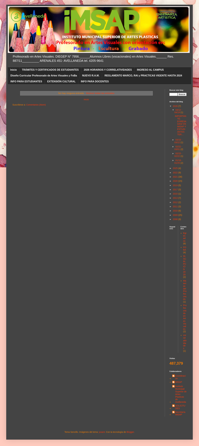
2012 (175, 202)
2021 (175, 177)
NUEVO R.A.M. (90, 75)
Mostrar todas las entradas (100, 93)
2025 (175, 168)
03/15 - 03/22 (178, 141)
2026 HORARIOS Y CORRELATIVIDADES (108, 69)
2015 (175, 193)
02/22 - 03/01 (178, 147)
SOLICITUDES (180, 407)
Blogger (130, 432)
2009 (175, 215)
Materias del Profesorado (185, 289)
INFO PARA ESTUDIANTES (26, 81)
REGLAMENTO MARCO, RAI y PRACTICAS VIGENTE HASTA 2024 (143, 75)
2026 (175, 106)
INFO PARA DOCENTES (95, 81)
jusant (102, 432)
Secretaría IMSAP (180, 413)
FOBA (184, 248)
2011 (175, 206)
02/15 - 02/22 (178, 154)
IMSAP (178, 382)
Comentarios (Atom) (36, 104)
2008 (175, 219)
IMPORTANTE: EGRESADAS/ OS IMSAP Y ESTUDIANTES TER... (180, 125)
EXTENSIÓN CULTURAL (61, 81)
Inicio (13, 69)
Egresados (185, 237)
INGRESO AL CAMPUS (150, 69)
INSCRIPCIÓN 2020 (184, 265)
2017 (175, 189)
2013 (175, 198)
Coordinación (180, 377)
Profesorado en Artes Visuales (185, 317)
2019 (175, 185)
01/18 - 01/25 (178, 161)
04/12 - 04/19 (178, 111)
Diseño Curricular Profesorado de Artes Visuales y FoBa (43, 75)
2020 (175, 181)
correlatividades (185, 342)
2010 (175, 210)
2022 (175, 172)
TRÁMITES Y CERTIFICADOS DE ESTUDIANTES (50, 69)
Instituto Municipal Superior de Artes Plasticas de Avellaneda (181, 394)
